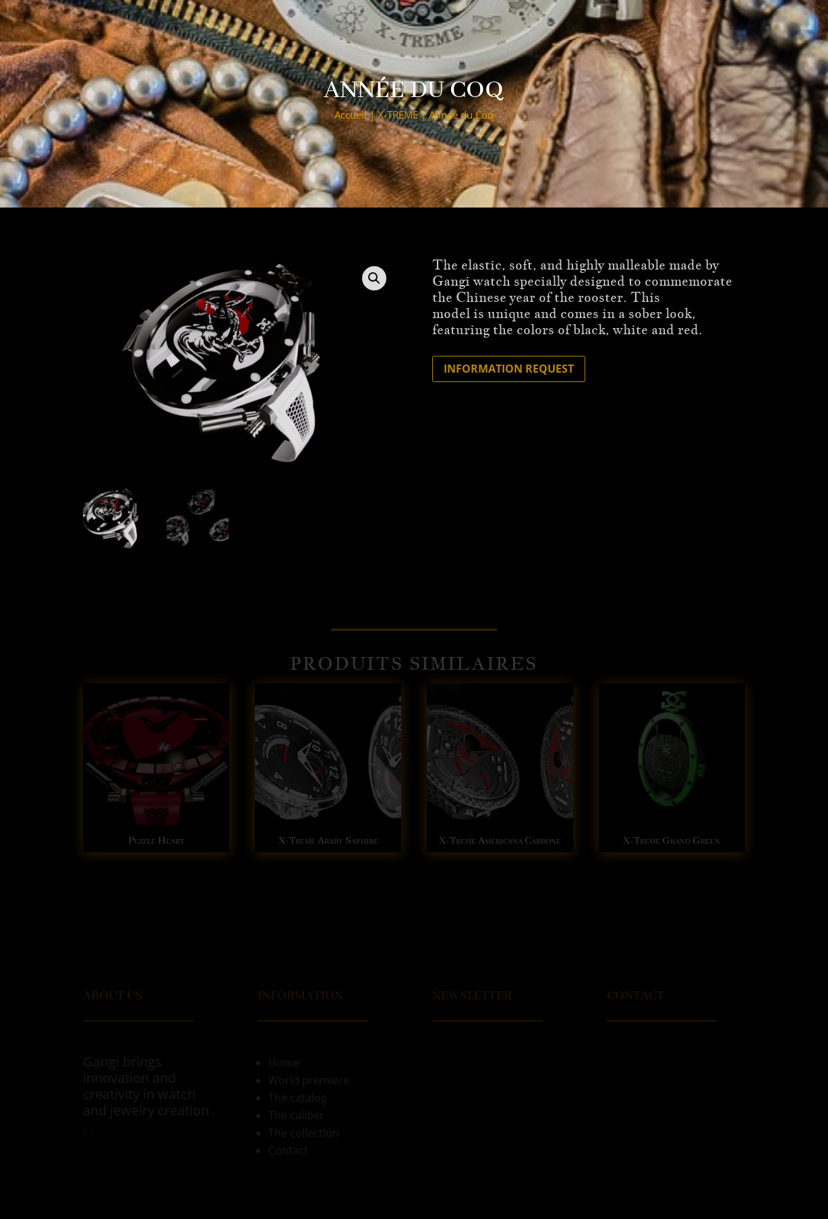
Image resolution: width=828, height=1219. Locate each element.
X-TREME (398, 114)
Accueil (350, 114)
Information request (509, 368)
